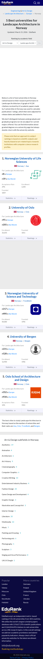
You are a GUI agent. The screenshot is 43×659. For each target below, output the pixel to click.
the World (11, 179)
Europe (29, 13)
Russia (25, 602)
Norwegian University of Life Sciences (21, 160)
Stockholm (6, 599)
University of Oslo (21, 207)
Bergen (37, 426)
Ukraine (26, 599)
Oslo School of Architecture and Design (21, 378)
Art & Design (27, 11)
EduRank (32, 32)
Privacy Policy (27, 657)
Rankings (32, 198)
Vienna (4, 588)
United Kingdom (29, 591)
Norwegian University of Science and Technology (21, 295)
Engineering (15, 11)
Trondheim (26, 426)
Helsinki (5, 602)
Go (39, 43)
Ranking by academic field (21, 38)
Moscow (5, 591)
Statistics (11, 198)
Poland (26, 588)
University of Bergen (21, 336)
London (5, 584)
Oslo (19, 426)
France (26, 595)
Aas (14, 426)
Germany (27, 584)
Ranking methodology (12, 649)
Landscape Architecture (14, 13)
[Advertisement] (21, 73)
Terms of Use (15, 657)
